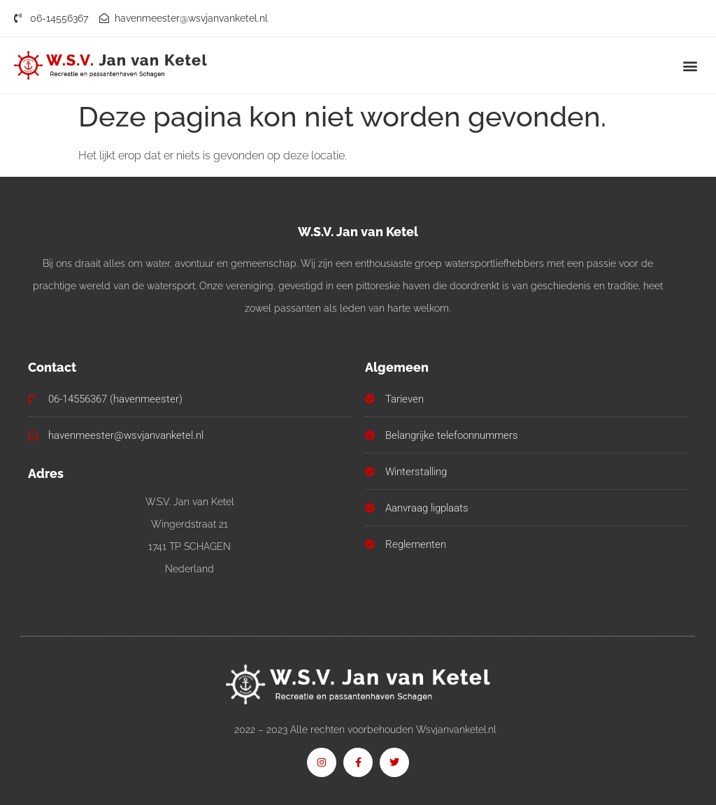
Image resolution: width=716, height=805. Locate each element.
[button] (690, 65)
